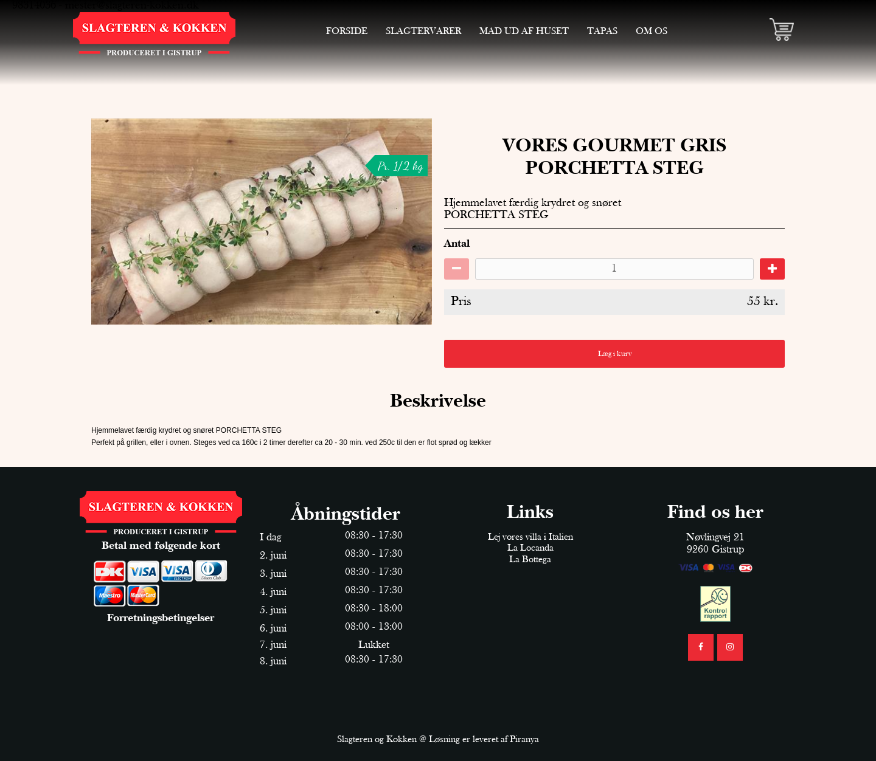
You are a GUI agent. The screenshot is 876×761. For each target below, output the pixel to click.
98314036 (34, 6)
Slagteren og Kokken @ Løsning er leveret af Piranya (438, 740)
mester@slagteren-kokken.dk (131, 6)
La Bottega (530, 560)
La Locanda (530, 548)
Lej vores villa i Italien (530, 537)
